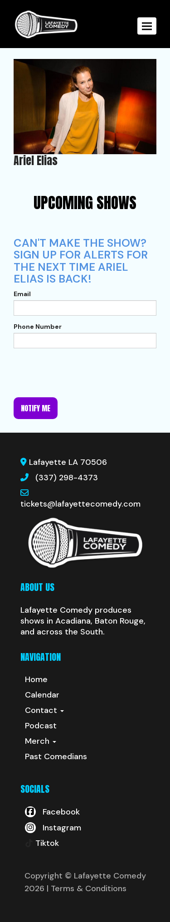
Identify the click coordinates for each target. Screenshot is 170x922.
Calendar (42, 694)
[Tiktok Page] (42, 843)
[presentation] (82, 372)
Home (36, 679)
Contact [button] (44, 710)
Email (22, 294)
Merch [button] (40, 741)
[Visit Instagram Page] (53, 827)
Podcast (41, 725)
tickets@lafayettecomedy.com (80, 503)
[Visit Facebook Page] (52, 811)
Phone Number (38, 326)
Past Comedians (56, 756)
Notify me (35, 408)
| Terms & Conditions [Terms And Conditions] (86, 888)
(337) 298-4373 (66, 477)
